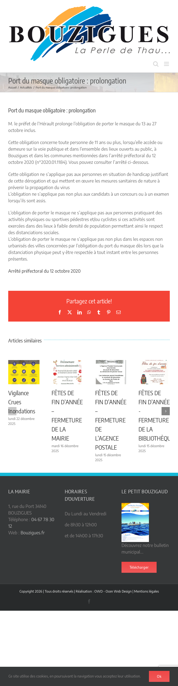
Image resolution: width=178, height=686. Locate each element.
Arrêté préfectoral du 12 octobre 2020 (44, 271)
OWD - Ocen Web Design (113, 591)
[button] (12, 411)
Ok (159, 676)
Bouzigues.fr (33, 532)
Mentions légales (146, 591)
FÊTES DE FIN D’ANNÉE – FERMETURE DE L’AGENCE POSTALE (110, 420)
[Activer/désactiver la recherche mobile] (156, 64)
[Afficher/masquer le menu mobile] (167, 64)
